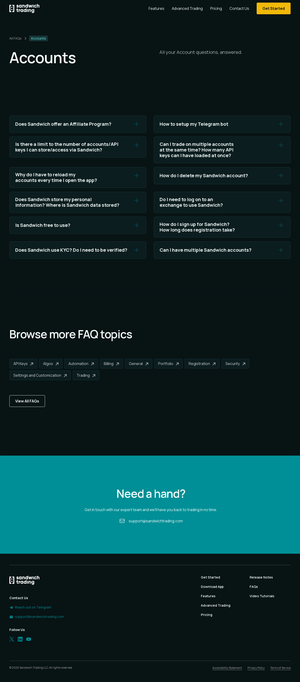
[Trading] (86, 375)
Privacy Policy (256, 668)
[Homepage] (24, 8)
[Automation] (81, 364)
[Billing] (111, 364)
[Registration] (202, 364)
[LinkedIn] (20, 639)
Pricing (216, 8)
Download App (212, 586)
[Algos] (51, 364)
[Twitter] (11, 639)
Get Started (210, 577)
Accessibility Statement (227, 668)
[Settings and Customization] (40, 375)
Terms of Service (280, 668)
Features (156, 8)
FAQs (254, 586)
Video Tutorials (262, 596)
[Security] (235, 364)
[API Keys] (23, 364)
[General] (138, 364)
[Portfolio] (168, 364)
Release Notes (261, 577)
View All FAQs (27, 401)
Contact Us (239, 8)
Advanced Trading (187, 8)
